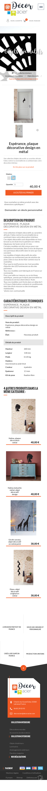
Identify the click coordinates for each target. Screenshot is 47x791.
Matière (9, 174)
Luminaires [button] (14, 747)
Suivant (37, 130)
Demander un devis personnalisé (23, 210)
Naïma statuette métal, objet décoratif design (15, 491)
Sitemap (20, 778)
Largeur (8, 353)
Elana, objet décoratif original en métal (15, 592)
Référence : (10, 331)
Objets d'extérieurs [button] (17, 743)
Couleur (8, 367)
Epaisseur (9, 371)
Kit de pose (10, 375)
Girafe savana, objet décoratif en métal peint (14, 541)
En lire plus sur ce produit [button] (23, 167)
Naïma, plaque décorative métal (15, 440)
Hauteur (9, 349)
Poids (7, 357)
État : (7, 335)
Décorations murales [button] (17, 729)
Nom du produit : (12, 322)
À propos (9, 778)
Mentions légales (12, 773)
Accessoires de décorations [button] (20, 733)
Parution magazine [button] (17, 753)
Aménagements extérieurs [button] (19, 750)
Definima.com (32, 778)
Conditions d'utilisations (32, 773)
